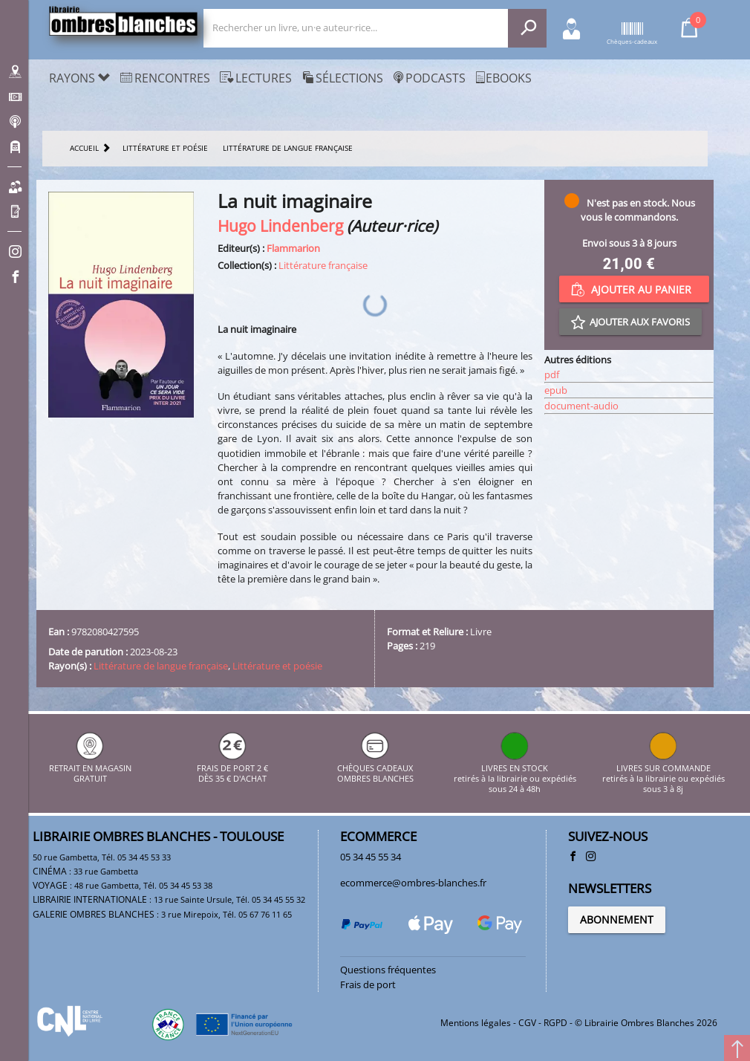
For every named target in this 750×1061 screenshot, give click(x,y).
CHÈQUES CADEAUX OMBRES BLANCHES (375, 768)
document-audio (581, 405)
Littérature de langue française (161, 665)
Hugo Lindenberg (280, 225)
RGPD (555, 1022)
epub (555, 390)
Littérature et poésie (277, 665)
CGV (527, 1022)
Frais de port (368, 984)
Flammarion (293, 248)
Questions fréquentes (388, 969)
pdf (551, 374)
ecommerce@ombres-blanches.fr (413, 882)
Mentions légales (475, 1022)
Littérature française (323, 265)
